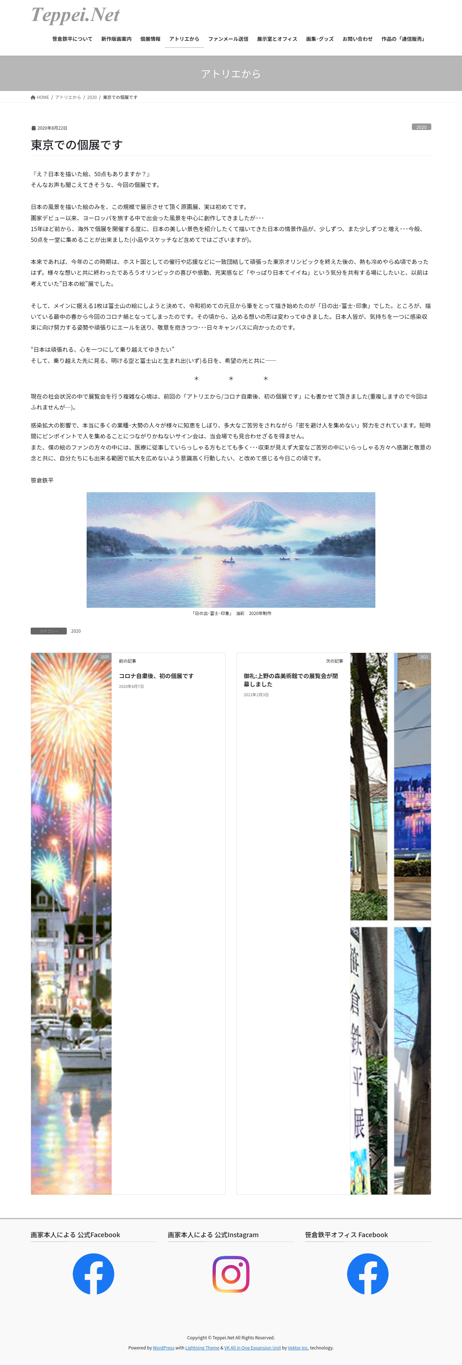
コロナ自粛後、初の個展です (156, 675)
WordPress (164, 1347)
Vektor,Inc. (298, 1347)
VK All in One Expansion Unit (253, 1347)
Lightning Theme (202, 1347)
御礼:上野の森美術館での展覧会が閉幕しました (291, 679)
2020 (422, 127)
